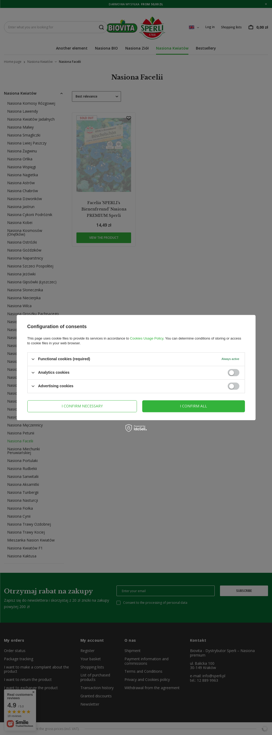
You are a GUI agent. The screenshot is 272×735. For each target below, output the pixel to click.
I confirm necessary (82, 405)
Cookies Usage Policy (146, 338)
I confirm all (193, 405)
